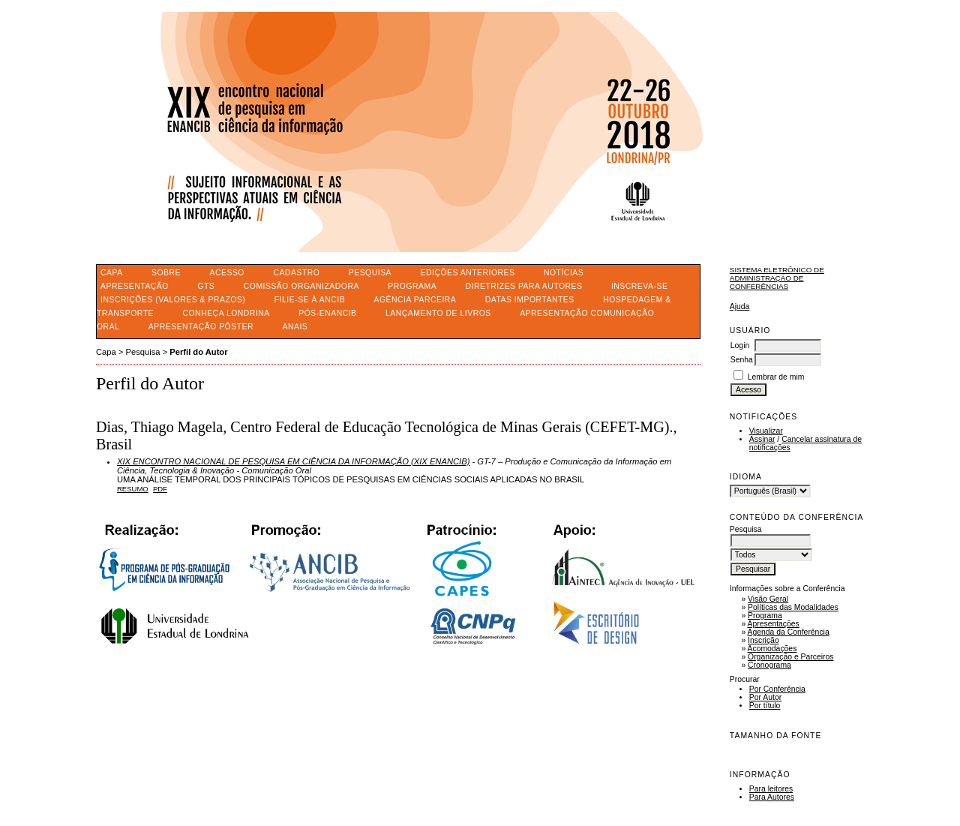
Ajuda (740, 306)
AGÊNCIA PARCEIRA (415, 300)
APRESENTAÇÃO (134, 286)
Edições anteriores (468, 273)
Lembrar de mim (776, 377)
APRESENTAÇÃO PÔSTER (201, 327)
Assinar (762, 439)
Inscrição (763, 640)
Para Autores (771, 797)
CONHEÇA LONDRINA (225, 313)
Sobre (166, 273)
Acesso (227, 273)
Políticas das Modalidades (793, 607)
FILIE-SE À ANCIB (309, 300)
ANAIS (295, 327)
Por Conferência (777, 689)
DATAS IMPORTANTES (529, 300)
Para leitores (771, 789)
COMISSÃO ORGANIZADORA (301, 286)
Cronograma (769, 665)
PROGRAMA (412, 286)
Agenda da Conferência (789, 632)
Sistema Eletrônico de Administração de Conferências (777, 278)
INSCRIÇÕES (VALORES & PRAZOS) (172, 300)
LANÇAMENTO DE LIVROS (438, 313)
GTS (205, 286)
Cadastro (296, 273)
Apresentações (774, 624)
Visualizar (766, 431)
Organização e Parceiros (790, 657)
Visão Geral (768, 599)
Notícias (564, 273)
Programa (765, 615)
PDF (160, 489)
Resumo (132, 489)
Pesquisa (370, 273)
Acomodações (772, 648)
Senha (741, 360)
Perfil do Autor (198, 351)
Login (739, 345)
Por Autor (765, 697)
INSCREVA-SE (639, 286)
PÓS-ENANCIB (327, 313)
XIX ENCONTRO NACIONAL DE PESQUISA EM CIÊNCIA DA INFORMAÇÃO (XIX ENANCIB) (293, 461)
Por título (765, 705)
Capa (111, 273)
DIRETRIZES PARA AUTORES (524, 286)
